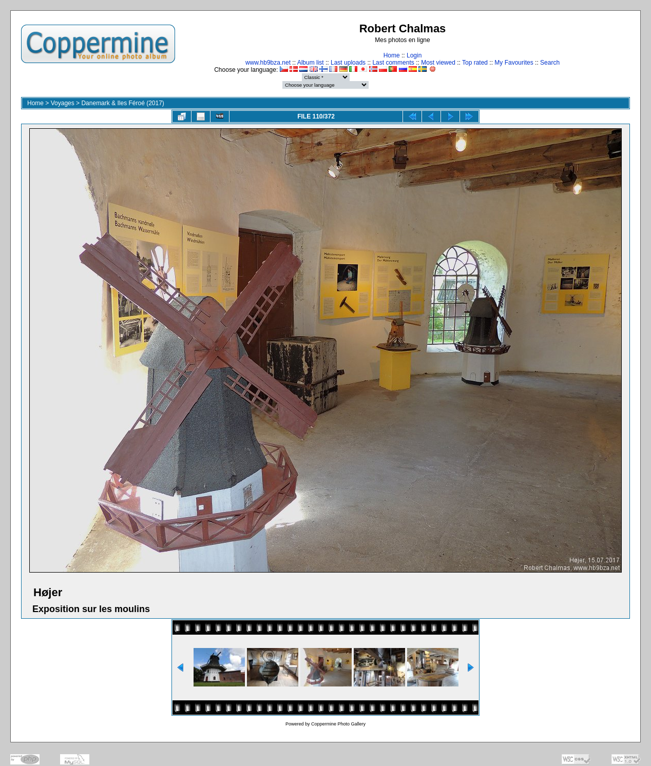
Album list (310, 62)
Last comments (393, 62)
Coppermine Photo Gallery (338, 723)
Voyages (62, 103)
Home (392, 55)
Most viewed (438, 62)
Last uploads (348, 62)
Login (414, 55)
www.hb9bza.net (268, 62)
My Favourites (513, 62)
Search (550, 62)
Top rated (475, 62)
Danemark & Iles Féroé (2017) (122, 103)
